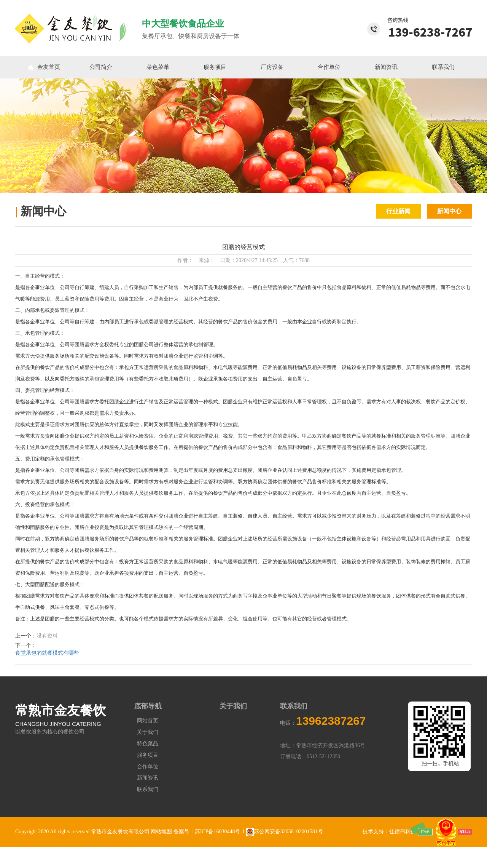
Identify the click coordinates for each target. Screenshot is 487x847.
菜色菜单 (157, 67)
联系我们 (443, 67)
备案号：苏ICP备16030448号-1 (209, 831)
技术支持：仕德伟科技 (389, 831)
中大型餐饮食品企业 (183, 24)
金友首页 (44, 67)
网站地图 (161, 831)
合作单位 (329, 67)
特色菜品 (147, 743)
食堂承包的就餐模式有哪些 (47, 653)
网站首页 (147, 721)
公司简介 (100, 67)
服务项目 (215, 67)
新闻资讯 (386, 67)
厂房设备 (272, 67)
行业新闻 (398, 211)
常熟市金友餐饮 (60, 710)
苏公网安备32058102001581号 (284, 831)
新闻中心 (449, 211)
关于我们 (147, 732)
